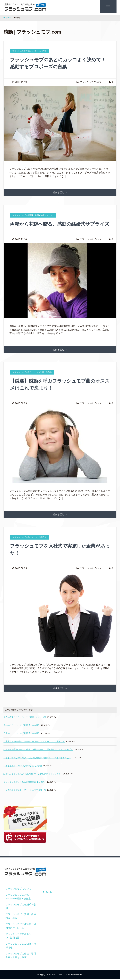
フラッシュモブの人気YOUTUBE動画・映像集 (18, 897)
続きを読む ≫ (60, 192)
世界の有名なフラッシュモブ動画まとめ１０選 (24, 717)
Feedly (47, 892)
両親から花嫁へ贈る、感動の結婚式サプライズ (59, 224)
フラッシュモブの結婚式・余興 (21, 906)
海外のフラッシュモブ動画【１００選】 (21, 725)
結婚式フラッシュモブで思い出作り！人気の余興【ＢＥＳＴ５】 (33, 774)
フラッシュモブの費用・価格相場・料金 (21, 916)
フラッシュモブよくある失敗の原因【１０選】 (24, 782)
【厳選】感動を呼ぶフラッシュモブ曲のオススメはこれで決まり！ (34, 741)
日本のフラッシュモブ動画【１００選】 (21, 733)
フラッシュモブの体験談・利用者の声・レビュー (21, 926)
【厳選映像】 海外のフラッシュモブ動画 (22, 766)
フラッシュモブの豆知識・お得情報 (21, 946)
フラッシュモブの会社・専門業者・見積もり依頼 (21, 955)
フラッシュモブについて (18, 888)
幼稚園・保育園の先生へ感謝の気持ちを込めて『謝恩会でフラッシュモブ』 (38, 749)
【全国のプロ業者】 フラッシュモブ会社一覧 (24, 790)
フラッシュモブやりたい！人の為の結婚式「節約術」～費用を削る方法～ (37, 757)
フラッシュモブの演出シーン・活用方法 (19, 936)
